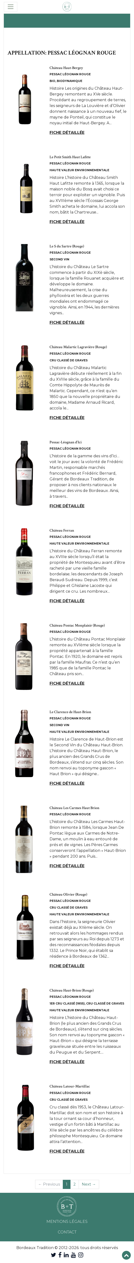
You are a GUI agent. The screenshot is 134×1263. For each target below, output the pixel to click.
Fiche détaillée (67, 132)
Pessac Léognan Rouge (70, 74)
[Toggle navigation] (10, 7)
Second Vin (59, 259)
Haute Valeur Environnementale (79, 170)
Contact (67, 1232)
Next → (89, 1184)
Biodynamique (69, 81)
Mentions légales (67, 1221)
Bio (52, 81)
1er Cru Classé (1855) (67, 1003)
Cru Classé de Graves (69, 360)
